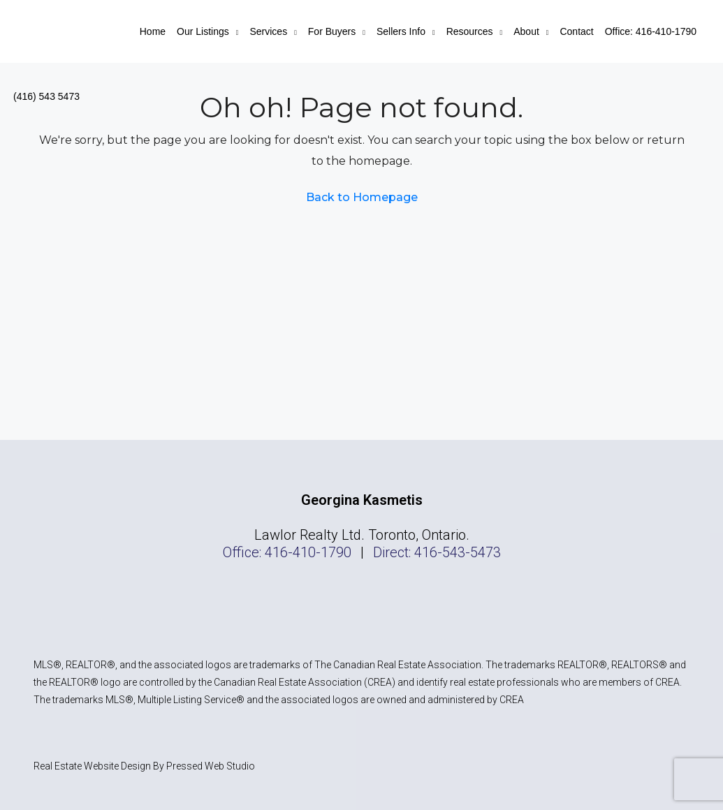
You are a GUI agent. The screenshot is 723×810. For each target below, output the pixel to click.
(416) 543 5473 (46, 96)
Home (153, 31)
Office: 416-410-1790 (650, 31)
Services (268, 31)
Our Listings (203, 31)
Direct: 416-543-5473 (437, 552)
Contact (576, 31)
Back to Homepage (362, 197)
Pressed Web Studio (210, 766)
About (526, 31)
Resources (469, 31)
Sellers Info (401, 31)
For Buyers (332, 31)
